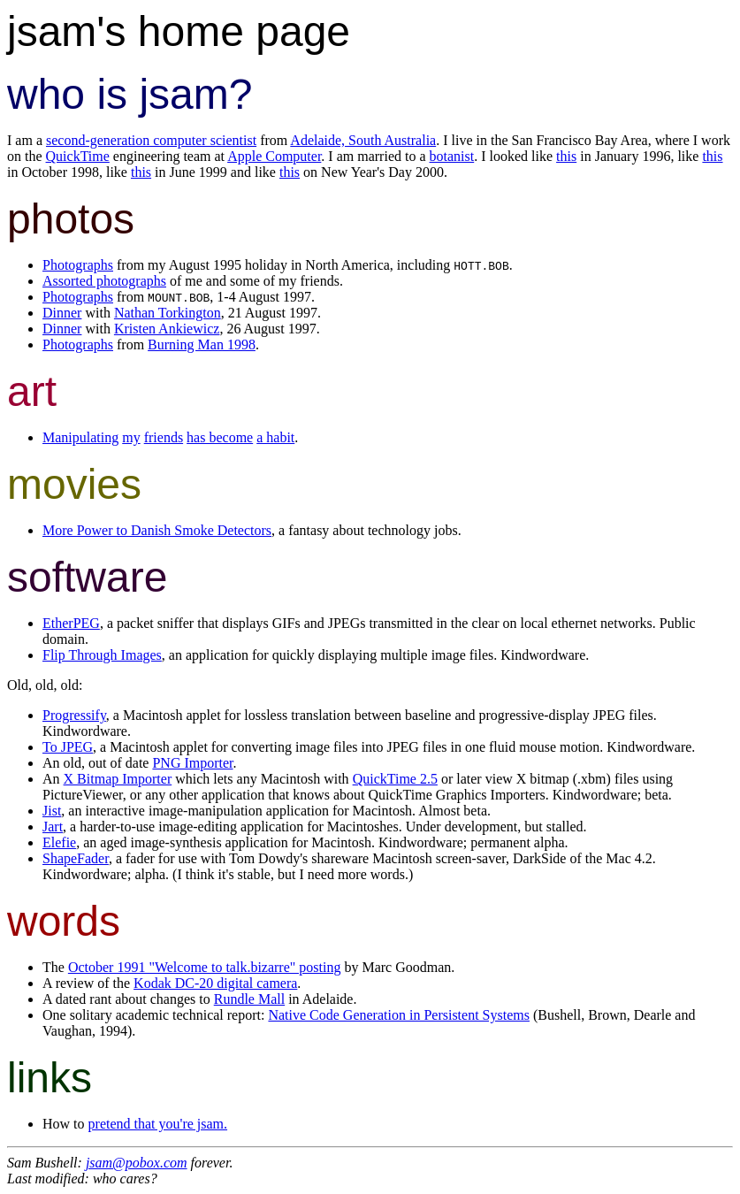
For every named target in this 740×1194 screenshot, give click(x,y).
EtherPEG (71, 623)
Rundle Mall (249, 998)
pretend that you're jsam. (158, 1123)
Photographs (77, 264)
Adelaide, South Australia (363, 140)
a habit (275, 437)
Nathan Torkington (167, 312)
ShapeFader (75, 858)
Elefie (59, 842)
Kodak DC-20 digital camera (215, 983)
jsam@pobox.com (136, 1162)
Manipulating (80, 437)
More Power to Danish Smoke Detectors (156, 530)
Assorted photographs (104, 280)
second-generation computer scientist (151, 140)
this (566, 156)
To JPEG (67, 746)
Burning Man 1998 (202, 344)
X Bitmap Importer (118, 778)
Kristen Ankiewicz (167, 328)
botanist (452, 156)
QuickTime (78, 156)
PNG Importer (192, 762)
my (131, 437)
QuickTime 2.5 (395, 778)
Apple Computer (274, 156)
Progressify (74, 715)
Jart (52, 826)
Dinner (61, 312)
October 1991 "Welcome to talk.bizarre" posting (204, 967)
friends (163, 437)
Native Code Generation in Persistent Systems (399, 1014)
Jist (51, 810)
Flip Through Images (102, 654)
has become (220, 437)
